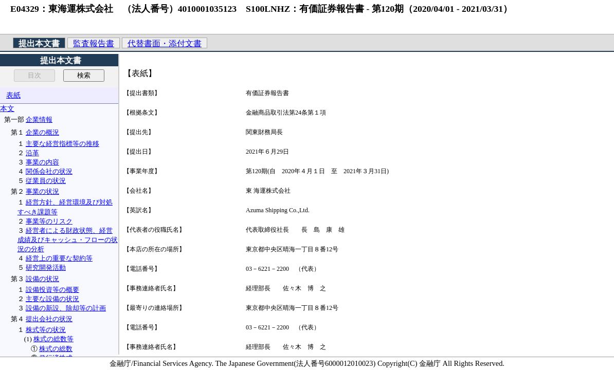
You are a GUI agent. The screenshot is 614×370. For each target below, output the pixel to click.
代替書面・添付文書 (165, 43)
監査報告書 (93, 43)
